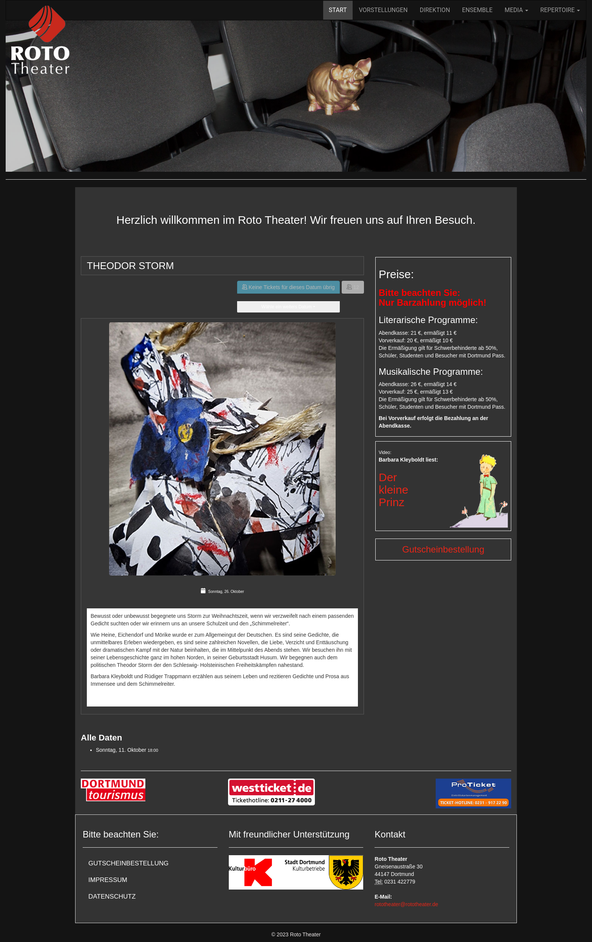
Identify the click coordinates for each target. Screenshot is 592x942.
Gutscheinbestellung (443, 549)
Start (338, 10)
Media (516, 10)
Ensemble (477, 10)
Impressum (107, 880)
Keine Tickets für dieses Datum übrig (288, 287)
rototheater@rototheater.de (406, 904)
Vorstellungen (383, 10)
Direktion (435, 10)
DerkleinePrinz (393, 489)
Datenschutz (112, 896)
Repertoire (560, 10)
